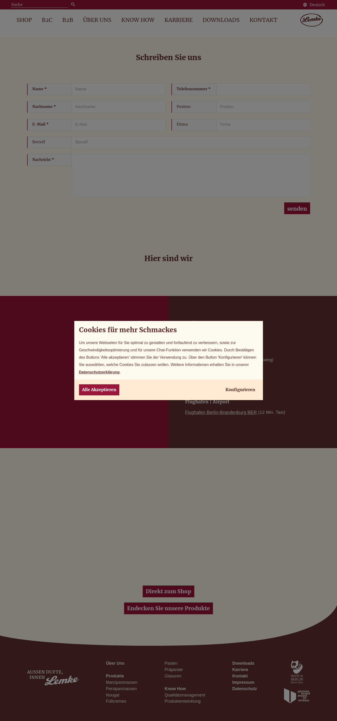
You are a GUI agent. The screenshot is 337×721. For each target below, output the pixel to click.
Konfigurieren (240, 391)
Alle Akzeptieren (99, 391)
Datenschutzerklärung (170, 373)
